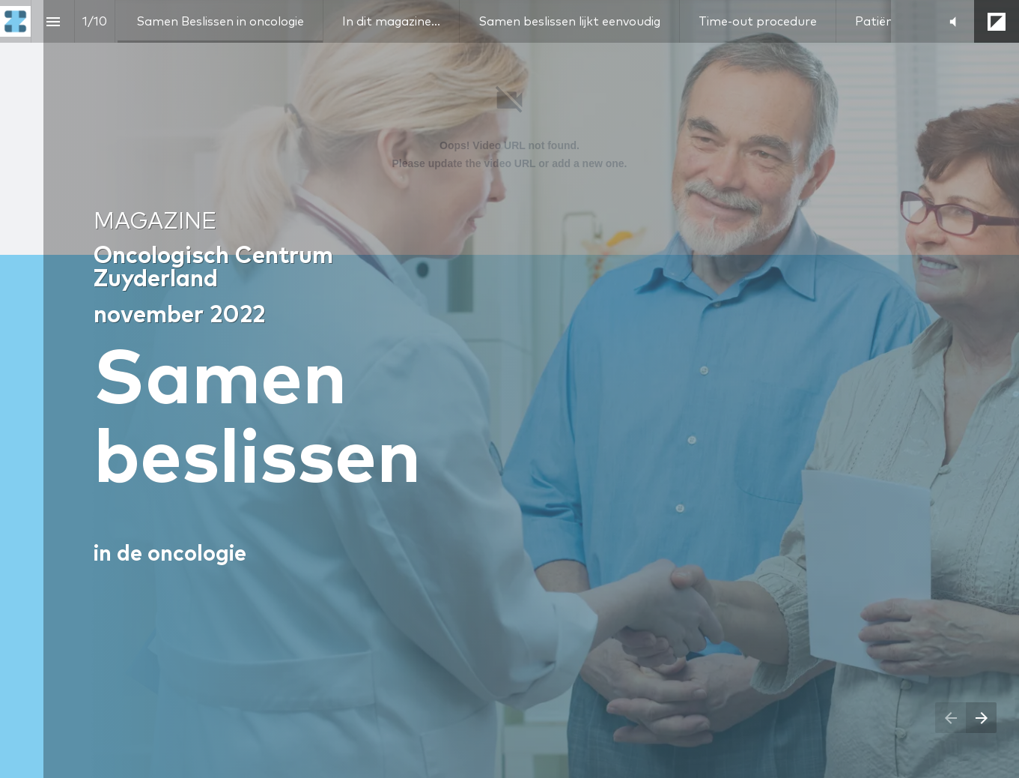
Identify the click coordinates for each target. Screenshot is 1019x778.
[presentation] (509, 389)
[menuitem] (220, 21)
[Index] (52, 21)
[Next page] (981, 717)
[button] (952, 21)
